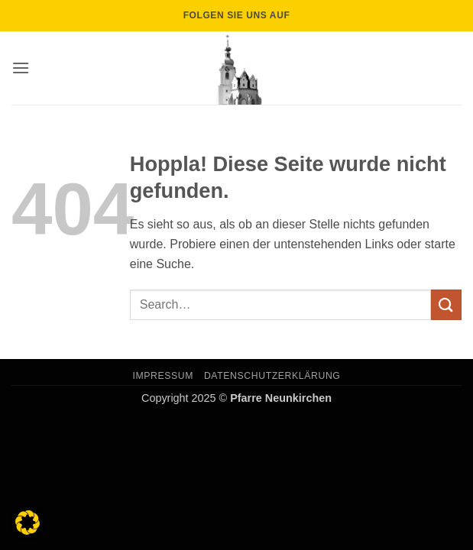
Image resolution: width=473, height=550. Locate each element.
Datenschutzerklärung (272, 375)
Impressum (163, 375)
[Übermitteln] (446, 304)
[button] (20, 67)
